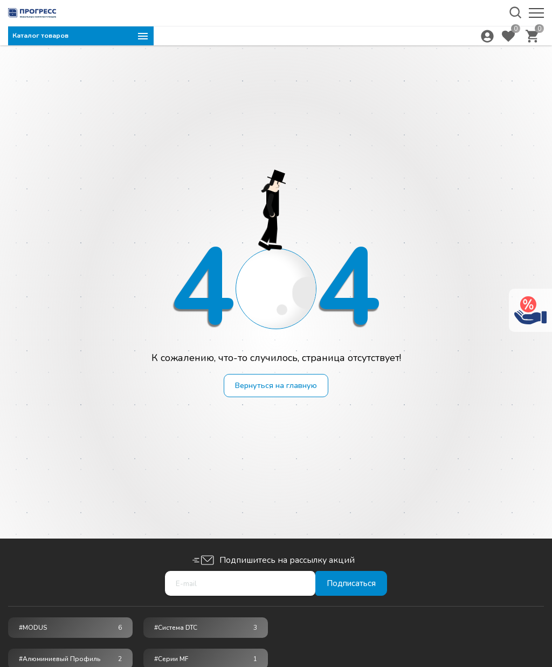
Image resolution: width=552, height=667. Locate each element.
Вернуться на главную (276, 386)
